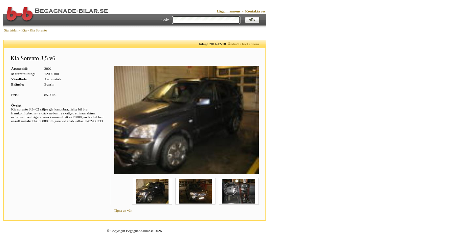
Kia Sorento (38, 30)
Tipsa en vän (123, 210)
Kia (24, 30)
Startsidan (11, 30)
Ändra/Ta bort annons (243, 44)
